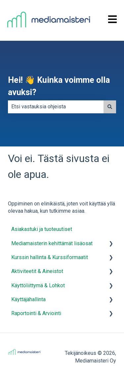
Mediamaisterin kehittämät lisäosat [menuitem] (52, 243)
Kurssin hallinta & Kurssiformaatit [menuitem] (49, 257)
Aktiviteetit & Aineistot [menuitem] (37, 271)
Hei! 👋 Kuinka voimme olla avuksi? (59, 86)
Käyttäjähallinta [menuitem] (28, 299)
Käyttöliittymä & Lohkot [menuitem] (38, 285)
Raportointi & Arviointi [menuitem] (36, 313)
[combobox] (55, 106)
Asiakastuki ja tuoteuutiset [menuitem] (41, 229)
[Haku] (109, 106)
